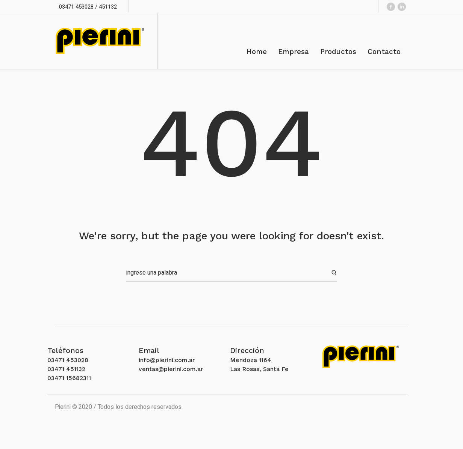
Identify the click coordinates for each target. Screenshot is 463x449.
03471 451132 (66, 368)
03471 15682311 (69, 377)
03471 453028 (67, 359)
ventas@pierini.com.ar (171, 368)
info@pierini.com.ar (167, 359)
